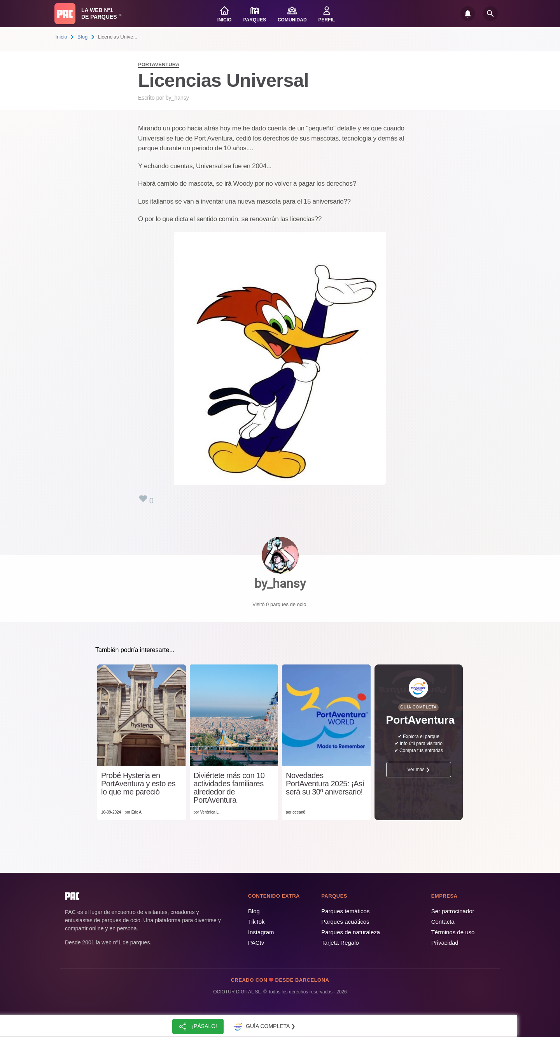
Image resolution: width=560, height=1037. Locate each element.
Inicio (61, 37)
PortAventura (158, 64)
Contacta (443, 921)
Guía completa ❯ (264, 1026)
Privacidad (444, 942)
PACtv (256, 942)
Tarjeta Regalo (340, 942)
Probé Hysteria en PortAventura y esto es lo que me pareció (138, 784)
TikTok (256, 921)
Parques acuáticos (345, 921)
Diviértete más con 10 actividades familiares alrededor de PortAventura (229, 788)
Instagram (261, 932)
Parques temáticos (345, 911)
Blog (82, 37)
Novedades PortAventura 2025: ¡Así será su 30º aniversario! (325, 784)
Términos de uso (453, 932)
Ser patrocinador (452, 911)
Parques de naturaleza (350, 932)
